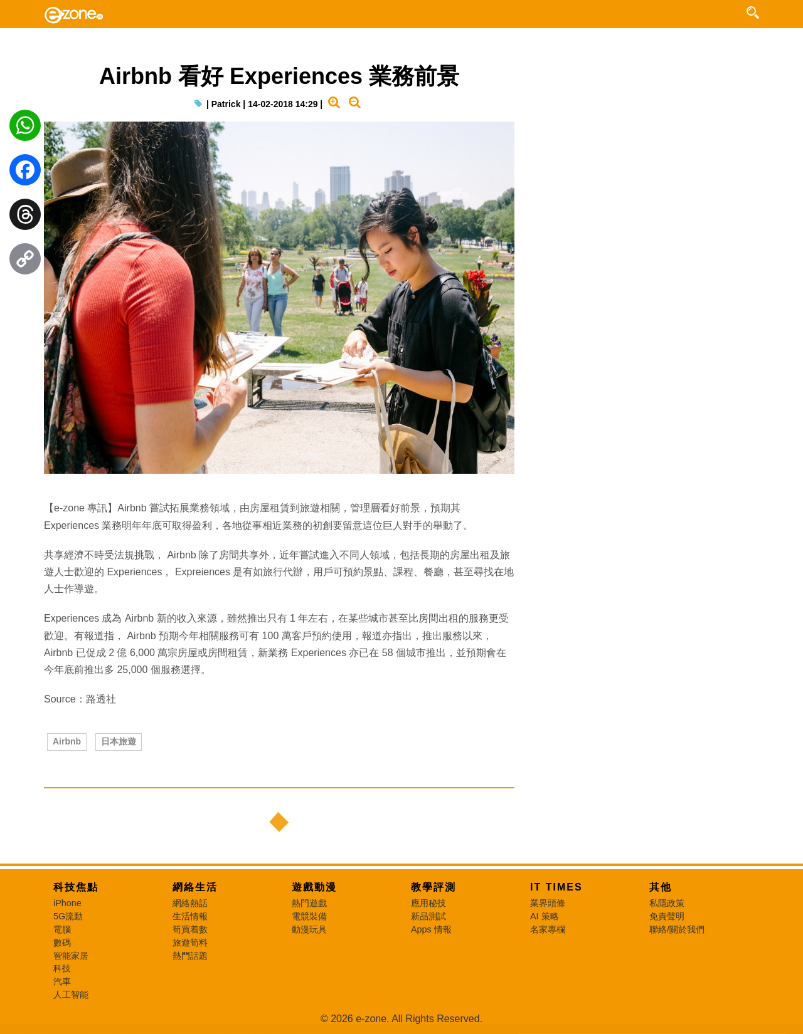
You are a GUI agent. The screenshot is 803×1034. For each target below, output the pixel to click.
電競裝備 (309, 916)
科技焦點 (75, 887)
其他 (660, 887)
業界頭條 (547, 903)
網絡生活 (195, 887)
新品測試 (428, 916)
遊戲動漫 (314, 887)
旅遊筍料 (190, 942)
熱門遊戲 (309, 903)
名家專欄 (547, 929)
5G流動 (68, 916)
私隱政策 (666, 903)
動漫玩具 (309, 929)
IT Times (556, 887)
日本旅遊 (118, 741)
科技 (62, 968)
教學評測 (433, 887)
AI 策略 (544, 916)
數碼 (62, 942)
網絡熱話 (190, 903)
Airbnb (67, 741)
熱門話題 (190, 956)
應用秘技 (428, 903)
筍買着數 (190, 929)
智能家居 (70, 956)
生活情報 (190, 916)
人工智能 (70, 995)
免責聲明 (666, 916)
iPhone (67, 903)
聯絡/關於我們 (677, 929)
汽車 (62, 981)
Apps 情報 (431, 929)
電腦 (62, 929)
